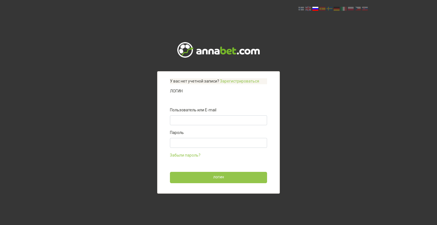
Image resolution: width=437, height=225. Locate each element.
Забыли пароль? (185, 155)
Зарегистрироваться (239, 81)
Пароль (177, 132)
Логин (218, 177)
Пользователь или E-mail (193, 110)
